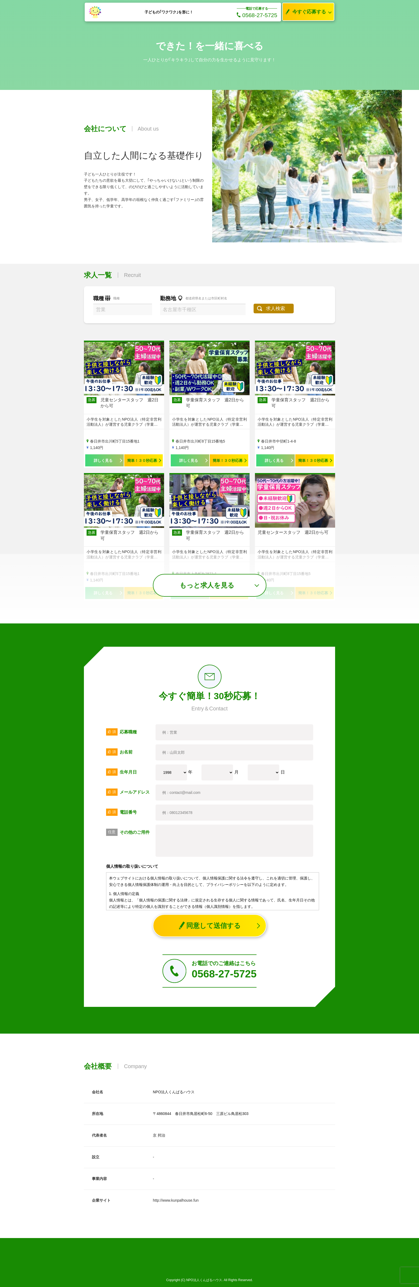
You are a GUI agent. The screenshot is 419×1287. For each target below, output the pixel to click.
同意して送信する (210, 925)
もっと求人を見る (207, 585)
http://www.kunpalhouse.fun (176, 1200)
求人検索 (275, 308)
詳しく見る (103, 460)
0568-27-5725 (257, 15)
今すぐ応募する (304, 12)
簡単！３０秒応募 (142, 460)
